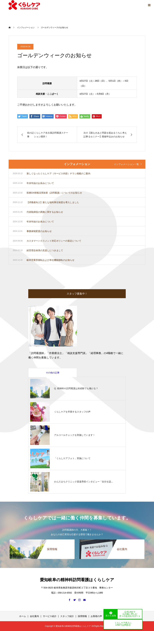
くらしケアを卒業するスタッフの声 (72, 411)
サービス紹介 (50, 616)
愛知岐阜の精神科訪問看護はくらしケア (77, 579)
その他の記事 (52, 372)
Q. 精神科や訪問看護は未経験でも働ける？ (76, 388)
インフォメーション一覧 (126, 164)
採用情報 (82, 616)
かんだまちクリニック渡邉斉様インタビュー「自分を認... (83, 481)
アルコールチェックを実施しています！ (74, 435)
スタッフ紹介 (67, 616)
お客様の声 (96, 616)
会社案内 (34, 616)
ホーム (22, 616)
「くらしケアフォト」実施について (72, 458)
